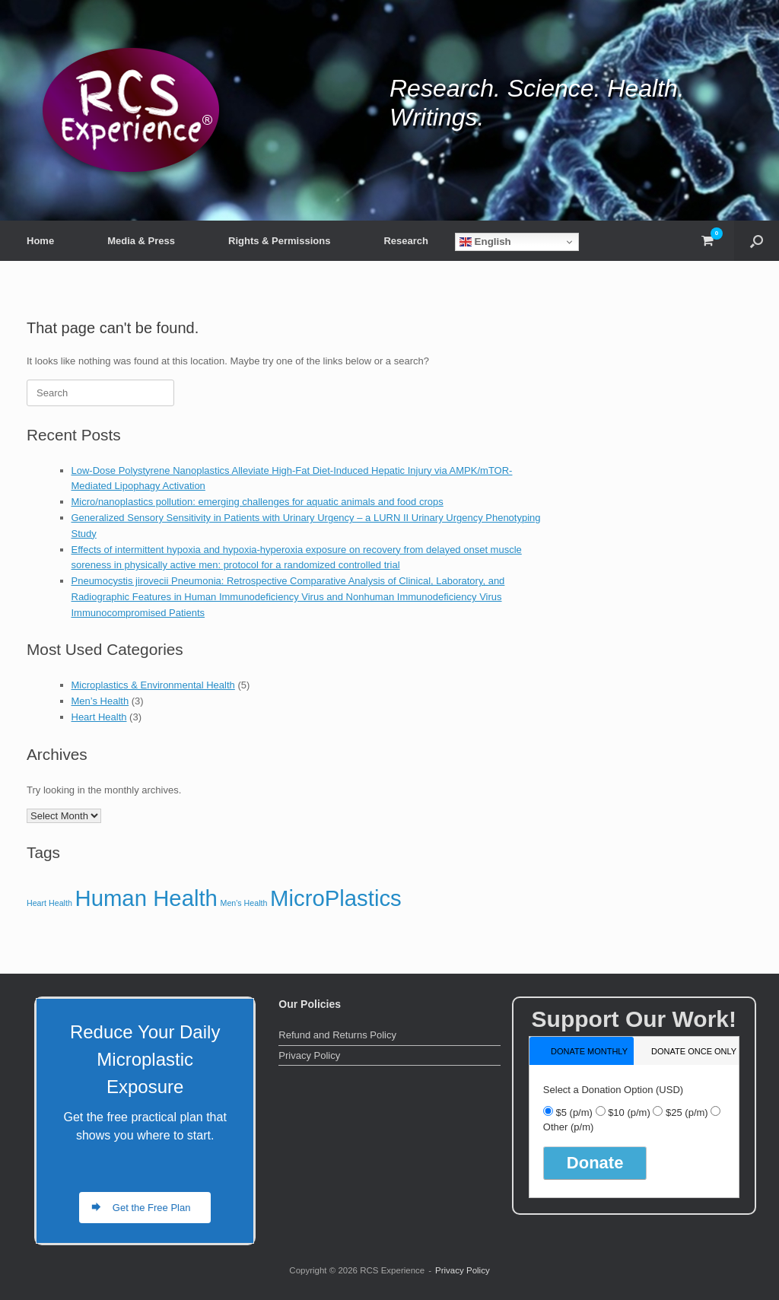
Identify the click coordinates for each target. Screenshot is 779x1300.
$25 (687, 1112)
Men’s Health (100, 701)
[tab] (581, 1051)
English (485, 242)
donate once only (693, 1051)
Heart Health (99, 717)
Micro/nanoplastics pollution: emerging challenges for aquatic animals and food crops (258, 501)
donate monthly (589, 1051)
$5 (573, 1112)
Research (405, 240)
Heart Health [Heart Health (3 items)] (49, 902)
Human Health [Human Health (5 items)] (146, 898)
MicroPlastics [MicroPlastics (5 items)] (336, 898)
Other (568, 1127)
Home (40, 240)
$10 (629, 1112)
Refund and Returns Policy (337, 1035)
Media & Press (141, 240)
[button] (756, 241)
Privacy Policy (309, 1055)
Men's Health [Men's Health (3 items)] (244, 902)
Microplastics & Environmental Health (153, 685)
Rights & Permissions (279, 240)
